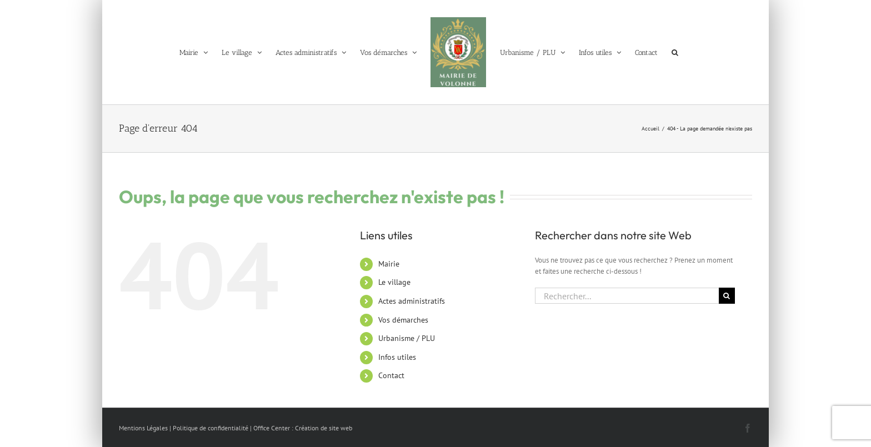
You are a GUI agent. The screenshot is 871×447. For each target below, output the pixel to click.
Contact (391, 375)
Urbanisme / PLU (406, 338)
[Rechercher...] (627, 296)
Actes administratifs (411, 301)
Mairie (388, 264)
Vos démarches (403, 320)
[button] (675, 52)
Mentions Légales (143, 428)
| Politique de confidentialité (208, 428)
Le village (394, 282)
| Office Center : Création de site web (301, 428)
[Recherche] (727, 296)
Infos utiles (397, 357)
